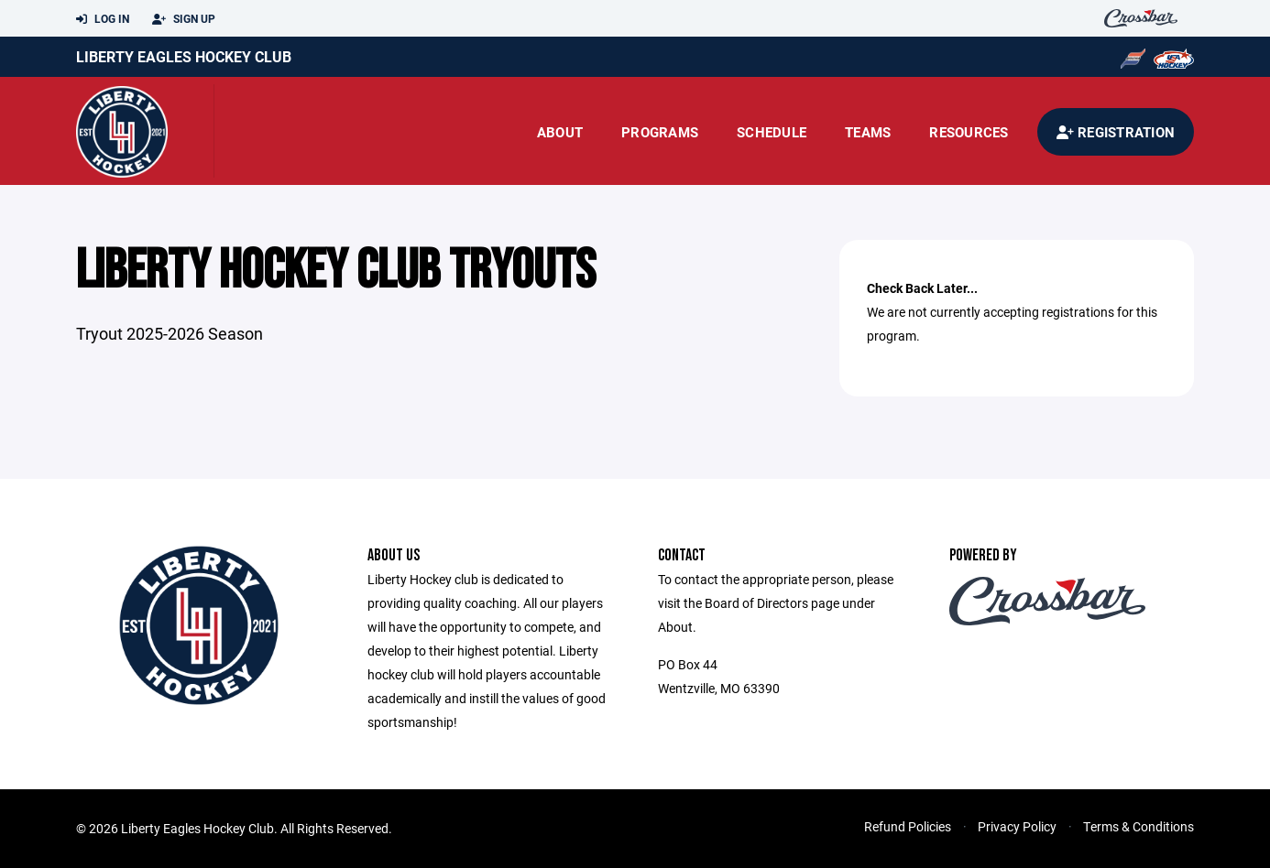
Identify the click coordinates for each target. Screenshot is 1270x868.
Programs (659, 132)
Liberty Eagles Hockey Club (183, 56)
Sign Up (183, 19)
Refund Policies (907, 826)
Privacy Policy (1017, 826)
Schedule (771, 132)
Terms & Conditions (1138, 826)
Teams (868, 132)
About (560, 132)
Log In (102, 19)
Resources (968, 132)
